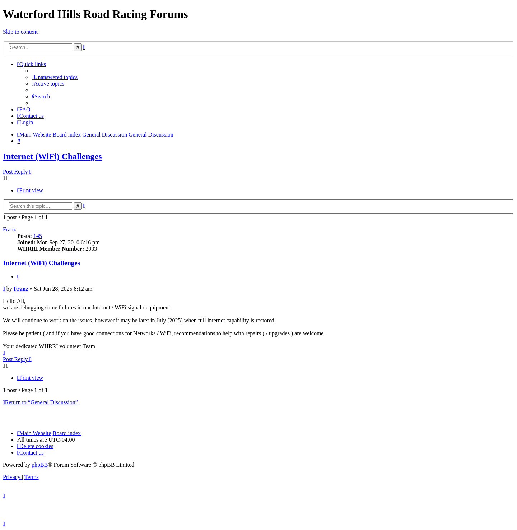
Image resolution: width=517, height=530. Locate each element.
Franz (9, 229)
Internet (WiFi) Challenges (52, 156)
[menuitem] (55, 77)
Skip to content (20, 32)
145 (37, 236)
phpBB (40, 465)
